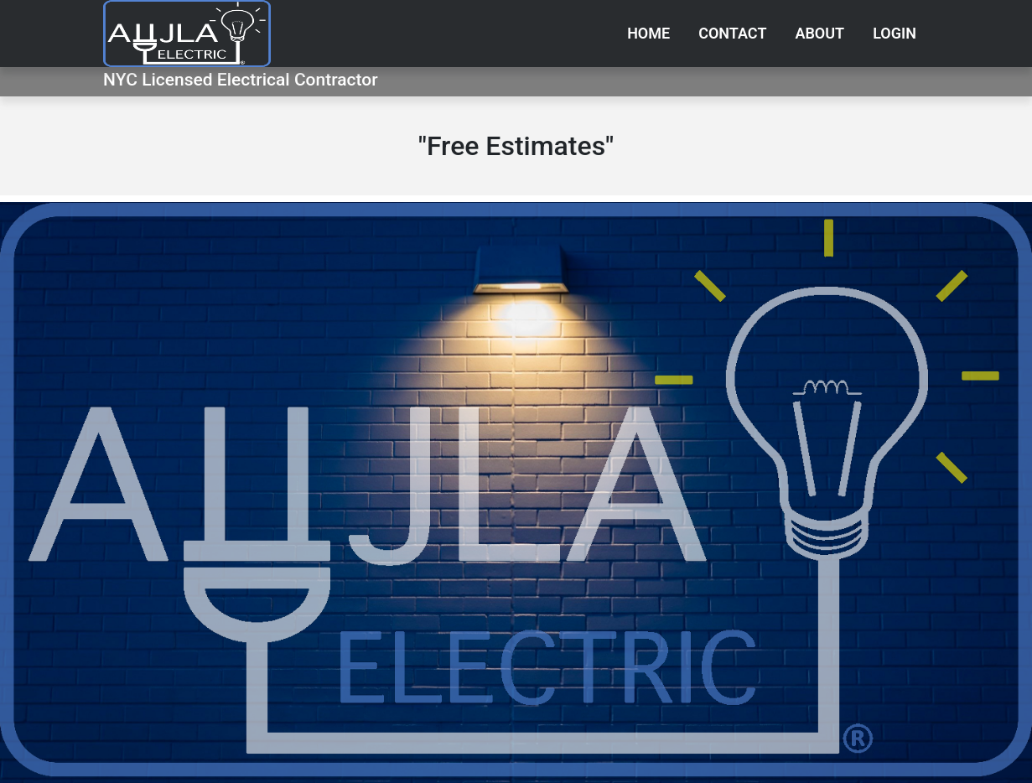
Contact (732, 33)
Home (648, 33)
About (819, 33)
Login (894, 33)
